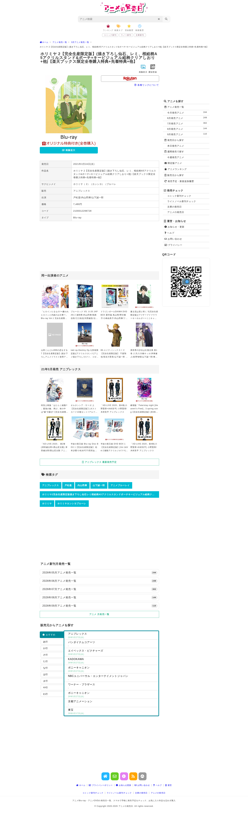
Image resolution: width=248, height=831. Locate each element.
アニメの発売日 (175, 212)
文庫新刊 (140, 35)
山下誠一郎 (99, 485)
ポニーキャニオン (112, 669)
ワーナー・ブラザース (112, 686)
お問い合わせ (173, 239)
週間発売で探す (174, 151)
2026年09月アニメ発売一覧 (99, 606)
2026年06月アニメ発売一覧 (99, 581)
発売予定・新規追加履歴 (179, 181)
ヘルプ (169, 233)
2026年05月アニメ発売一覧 (99, 572)
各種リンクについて (146, 85)
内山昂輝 (82, 485)
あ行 (45, 641)
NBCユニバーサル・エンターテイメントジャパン (112, 678)
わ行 (45, 694)
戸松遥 (68, 485)
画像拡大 (68, 150)
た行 (45, 661)
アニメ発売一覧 (174, 107)
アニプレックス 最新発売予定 (99, 462)
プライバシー (173, 245)
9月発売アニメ (187, 134)
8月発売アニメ (187, 128)
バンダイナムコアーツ (112, 644)
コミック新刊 (110, 35)
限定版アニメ (173, 163)
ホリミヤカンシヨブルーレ (71, 503)
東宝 (112, 711)
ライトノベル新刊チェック (181, 201)
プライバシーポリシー (101, 785)
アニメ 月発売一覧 (99, 614)
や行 (45, 687)
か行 (45, 648)
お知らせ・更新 (174, 227)
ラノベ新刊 (126, 35)
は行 (45, 674)
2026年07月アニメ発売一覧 (99, 589)
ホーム (81, 785)
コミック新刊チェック (179, 196)
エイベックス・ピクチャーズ (112, 652)
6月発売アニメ (187, 117)
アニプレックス (50, 485)
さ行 (45, 654)
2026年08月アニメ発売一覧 (99, 597)
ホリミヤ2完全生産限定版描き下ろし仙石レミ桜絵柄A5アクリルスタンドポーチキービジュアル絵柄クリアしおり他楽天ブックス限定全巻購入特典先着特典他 (100, 494)
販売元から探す (174, 175)
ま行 (45, 681)
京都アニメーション (112, 703)
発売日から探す (174, 140)
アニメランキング (175, 169)
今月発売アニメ (187, 112)
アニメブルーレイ (120, 485)
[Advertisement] (99, 246)
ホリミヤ (47, 503)
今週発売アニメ (175, 157)
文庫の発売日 (174, 206)
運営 (168, 785)
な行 (45, 668)
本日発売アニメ (175, 146)
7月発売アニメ (187, 123)
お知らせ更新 (123, 785)
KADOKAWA (112, 661)
